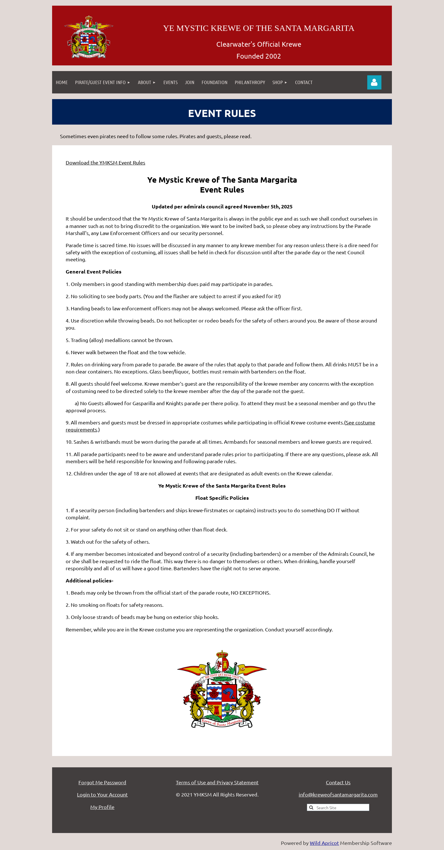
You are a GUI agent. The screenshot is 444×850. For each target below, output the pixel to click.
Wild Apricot (324, 843)
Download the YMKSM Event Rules (105, 162)
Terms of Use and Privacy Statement (217, 782)
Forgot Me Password (102, 782)
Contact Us (338, 782)
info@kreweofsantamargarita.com (338, 794)
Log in (374, 82)
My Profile (102, 807)
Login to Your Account (102, 794)
